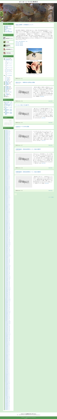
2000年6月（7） (7, 376)
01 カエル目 (7, 77)
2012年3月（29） (7, 273)
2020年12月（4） (7, 186)
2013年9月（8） (7, 256)
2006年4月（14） (7, 340)
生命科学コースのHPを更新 (22, 126)
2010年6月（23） (7, 293)
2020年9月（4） (7, 189)
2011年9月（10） (7, 279)
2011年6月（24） (7, 282)
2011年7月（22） (7, 281)
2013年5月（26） (7, 260)
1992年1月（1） (7, 409)
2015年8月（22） (7, 235)
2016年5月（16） (7, 226)
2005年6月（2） (7, 348)
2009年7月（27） (7, 303)
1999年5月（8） (7, 386)
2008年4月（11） (7, 317)
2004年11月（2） (7, 354)
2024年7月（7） (7, 147)
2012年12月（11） (8, 265)
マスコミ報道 (7, 30)
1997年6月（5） (7, 400)
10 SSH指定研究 (7, 88)
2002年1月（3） (7, 368)
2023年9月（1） (7, 156)
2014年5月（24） (7, 249)
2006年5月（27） (7, 339)
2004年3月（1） (7, 357)
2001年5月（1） (7, 370)
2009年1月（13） (7, 309)
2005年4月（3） (7, 350)
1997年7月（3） (7, 399)
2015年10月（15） (8, 233)
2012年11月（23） (8, 266)
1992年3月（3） (7, 408)
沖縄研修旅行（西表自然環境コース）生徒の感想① (28, 149)
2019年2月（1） (7, 202)
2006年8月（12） (7, 336)
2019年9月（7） (7, 198)
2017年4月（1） (7, 216)
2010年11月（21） (8, 288)
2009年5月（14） (7, 305)
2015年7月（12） (7, 236)
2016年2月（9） (7, 229)
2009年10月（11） (8, 300)
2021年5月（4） (7, 181)
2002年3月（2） (7, 366)
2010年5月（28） (7, 294)
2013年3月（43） (7, 262)
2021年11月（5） (7, 177)
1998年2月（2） (7, 394)
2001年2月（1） (7, 372)
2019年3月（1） (7, 201)
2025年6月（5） (7, 136)
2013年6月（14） (7, 259)
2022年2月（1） (7, 174)
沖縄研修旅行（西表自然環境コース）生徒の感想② (28, 172)
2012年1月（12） (7, 275)
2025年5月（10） (7, 137)
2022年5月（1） (7, 171)
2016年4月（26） (7, 227)
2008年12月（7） (7, 310)
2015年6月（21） (7, 237)
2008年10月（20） (8, 312)
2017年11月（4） (7, 211)
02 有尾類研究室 (7, 59)
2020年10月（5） (7, 188)
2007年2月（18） (7, 330)
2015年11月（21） (8, 232)
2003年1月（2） (7, 364)
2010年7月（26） (7, 292)
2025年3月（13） (7, 139)
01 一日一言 (7, 58)
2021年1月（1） (7, 185)
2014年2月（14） (7, 252)
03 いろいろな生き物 (8, 75)
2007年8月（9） (7, 325)
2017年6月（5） (7, 214)
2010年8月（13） (7, 291)
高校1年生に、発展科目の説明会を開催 (25, 82)
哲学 (5, 95)
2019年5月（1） (7, 199)
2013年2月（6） (7, 263)
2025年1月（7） (7, 141)
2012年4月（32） (7, 272)
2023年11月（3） (7, 154)
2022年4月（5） (7, 172)
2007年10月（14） (8, 323)
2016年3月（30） (7, 228)
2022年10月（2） (7, 166)
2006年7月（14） (7, 337)
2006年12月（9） (7, 332)
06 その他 (6, 80)
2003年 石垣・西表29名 (19, 42)
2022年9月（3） (7, 167)
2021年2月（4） (7, 184)
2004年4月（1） (7, 356)
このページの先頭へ (51, 197)
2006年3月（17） (7, 341)
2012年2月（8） (7, 274)
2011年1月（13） (7, 286)
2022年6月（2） (7, 170)
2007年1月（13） (7, 331)
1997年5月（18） (7, 401)
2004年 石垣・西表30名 (19, 44)
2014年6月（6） (7, 248)
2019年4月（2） (7, 200)
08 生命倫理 (7, 86)
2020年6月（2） (7, 192)
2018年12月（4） (7, 204)
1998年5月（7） (7, 391)
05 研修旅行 (7, 82)
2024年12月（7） (7, 142)
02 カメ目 (6, 78)
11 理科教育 (7, 89)
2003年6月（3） (7, 361)
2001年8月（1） (7, 369)
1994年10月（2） (7, 405)
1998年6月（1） (7, 390)
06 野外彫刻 (7, 83)
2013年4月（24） (7, 261)
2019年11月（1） (7, 196)
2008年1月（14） (7, 320)
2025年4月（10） (7, 138)
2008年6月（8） (7, 315)
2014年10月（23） (8, 244)
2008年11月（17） (8, 311)
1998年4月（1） (7, 392)
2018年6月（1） (7, 207)
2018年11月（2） (7, 205)
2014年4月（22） (7, 250)
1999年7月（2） (7, 385)
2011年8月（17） (7, 280)
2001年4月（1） (7, 371)
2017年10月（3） (7, 212)
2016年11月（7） (7, 221)
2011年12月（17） (8, 276)
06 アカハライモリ (8, 69)
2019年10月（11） (8, 197)
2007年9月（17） (7, 324)
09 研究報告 (7, 87)
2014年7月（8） (7, 247)
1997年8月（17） (7, 398)
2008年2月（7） (7, 319)
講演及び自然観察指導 (8, 31)
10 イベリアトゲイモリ (8, 73)
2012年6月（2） (7, 270)
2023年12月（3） (7, 153)
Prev (4, 13)
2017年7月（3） (7, 213)
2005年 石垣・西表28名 (19, 45)
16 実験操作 (7, 94)
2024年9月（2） (7, 145)
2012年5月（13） (7, 271)
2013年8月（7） (7, 257)
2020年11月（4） (7, 187)
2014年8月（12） (7, 246)
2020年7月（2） (7, 191)
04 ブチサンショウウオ (8, 65)
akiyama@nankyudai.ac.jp (36, 414)
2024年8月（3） (7, 146)
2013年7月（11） (7, 258)
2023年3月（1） (7, 162)
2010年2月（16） (7, 297)
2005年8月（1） (7, 346)
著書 (5, 29)
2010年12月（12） (8, 287)
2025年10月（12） (8, 133)
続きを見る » (51, 122)
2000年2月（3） (7, 380)
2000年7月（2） (7, 375)
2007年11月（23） (8, 322)
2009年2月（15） (7, 308)
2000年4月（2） (7, 378)
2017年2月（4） (7, 218)
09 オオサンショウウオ (8, 71)
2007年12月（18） (8, 321)
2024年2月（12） (7, 151)
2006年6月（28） (7, 338)
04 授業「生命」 (7, 81)
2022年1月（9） (7, 175)
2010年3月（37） (7, 296)
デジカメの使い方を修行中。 (23, 105)
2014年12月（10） (8, 242)
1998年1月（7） (7, 395)
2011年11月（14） (8, 277)
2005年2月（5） (7, 352)
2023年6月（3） (7, 159)
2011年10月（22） (8, 278)
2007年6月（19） (7, 327)
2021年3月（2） (7, 183)
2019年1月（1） (7, 203)
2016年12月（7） (7, 220)
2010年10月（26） (8, 289)
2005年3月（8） (7, 351)
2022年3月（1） (7, 173)
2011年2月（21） (7, 285)
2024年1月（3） (7, 152)
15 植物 (6, 93)
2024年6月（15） (7, 148)
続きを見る (42, 96)
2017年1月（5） (7, 219)
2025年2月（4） (7, 140)
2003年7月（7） (7, 360)
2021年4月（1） (7, 182)
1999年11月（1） (7, 382)
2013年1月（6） (7, 264)
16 (10, 122)
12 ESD (6, 90)
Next (52, 13)
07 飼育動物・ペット (8, 84)
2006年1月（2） (7, 342)
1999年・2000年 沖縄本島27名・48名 (21, 41)
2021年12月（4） (7, 176)
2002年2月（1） (7, 367)
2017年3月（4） (7, 217)
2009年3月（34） (7, 307)
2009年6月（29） (7, 304)
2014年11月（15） (8, 243)
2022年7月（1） (7, 169)
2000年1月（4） (7, 381)
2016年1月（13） (7, 230)
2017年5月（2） (7, 215)
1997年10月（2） (7, 396)
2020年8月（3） (7, 190)
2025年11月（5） (7, 132)
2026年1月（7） (7, 130)
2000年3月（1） (7, 379)
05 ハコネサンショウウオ (8, 67)
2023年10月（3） (7, 155)
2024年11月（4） (7, 143)
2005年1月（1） (7, 353)
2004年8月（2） (7, 355)
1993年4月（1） (7, 406)
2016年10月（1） (7, 222)
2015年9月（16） (7, 234)
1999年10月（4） (7, 383)
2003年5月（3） (7, 362)
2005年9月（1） (7, 345)
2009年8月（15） (7, 302)
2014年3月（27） (7, 251)
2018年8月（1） (7, 206)
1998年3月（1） (7, 393)
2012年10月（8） (7, 267)
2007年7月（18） (7, 326)
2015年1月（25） (7, 241)
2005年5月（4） (7, 349)
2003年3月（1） (7, 363)
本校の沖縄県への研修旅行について (24, 24)
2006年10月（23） (8, 334)
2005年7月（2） (7, 347)
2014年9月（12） (7, 245)
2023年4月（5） (7, 161)
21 (8, 123)
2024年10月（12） (8, 144)
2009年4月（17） (7, 306)
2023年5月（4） (7, 160)
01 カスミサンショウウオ (8, 60)
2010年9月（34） (7, 290)
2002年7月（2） (7, 365)
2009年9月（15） (7, 301)
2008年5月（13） (7, 316)
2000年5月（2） (7, 377)
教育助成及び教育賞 (8, 26)
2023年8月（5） (7, 157)
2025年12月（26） (8, 131)
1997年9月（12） (7, 397)
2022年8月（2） (7, 168)
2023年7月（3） (7, 158)
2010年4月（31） (7, 295)
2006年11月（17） (8, 333)
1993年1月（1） (7, 407)
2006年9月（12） (7, 335)
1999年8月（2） (7, 384)
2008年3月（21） (7, 318)
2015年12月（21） (8, 231)
